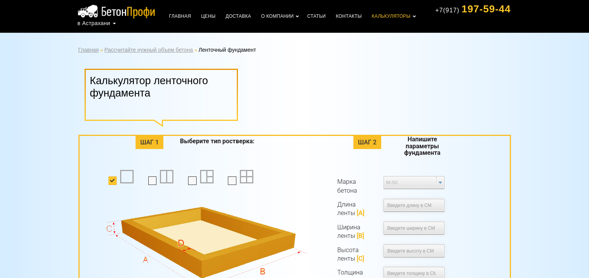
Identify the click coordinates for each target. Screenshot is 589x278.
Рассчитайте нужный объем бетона (148, 50)
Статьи (316, 16)
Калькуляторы (391, 16)
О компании (277, 16)
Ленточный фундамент (227, 50)
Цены (208, 16)
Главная (180, 16)
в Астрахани (94, 23)
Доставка (238, 16)
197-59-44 (473, 9)
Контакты (349, 16)
